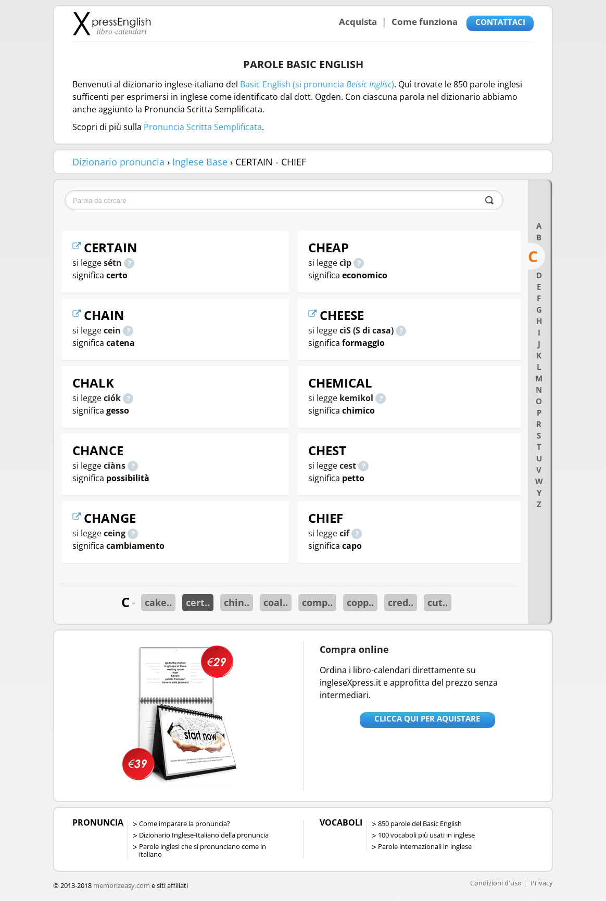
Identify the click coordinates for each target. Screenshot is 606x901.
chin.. (236, 602)
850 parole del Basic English (420, 823)
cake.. (158, 602)
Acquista (358, 22)
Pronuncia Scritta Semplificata (203, 127)
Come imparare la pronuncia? (184, 823)
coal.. (275, 602)
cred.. (400, 602)
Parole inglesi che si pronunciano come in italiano (202, 850)
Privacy (542, 882)
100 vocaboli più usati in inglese (426, 835)
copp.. (360, 602)
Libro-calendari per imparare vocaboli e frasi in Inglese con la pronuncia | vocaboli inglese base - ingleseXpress (111, 23)
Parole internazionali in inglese (425, 846)
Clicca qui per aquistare (427, 718)
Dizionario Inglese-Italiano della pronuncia (204, 835)
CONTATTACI (500, 22)
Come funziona (425, 22)
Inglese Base (200, 162)
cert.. (198, 602)
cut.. (437, 602)
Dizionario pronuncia (118, 162)
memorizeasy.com (121, 885)
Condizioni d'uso (496, 882)
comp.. (317, 602)
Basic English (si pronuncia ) (317, 84)
